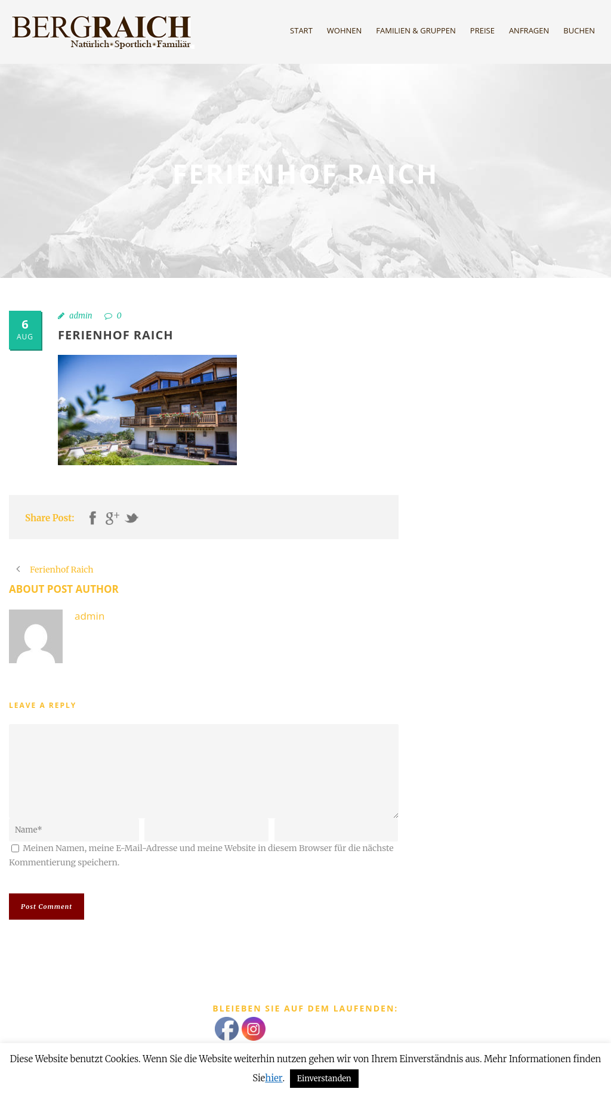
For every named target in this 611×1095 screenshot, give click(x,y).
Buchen (579, 30)
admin (80, 316)
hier (273, 1078)
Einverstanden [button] (324, 1079)
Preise (482, 30)
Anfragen (529, 30)
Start (301, 30)
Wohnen (344, 30)
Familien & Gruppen (416, 30)
